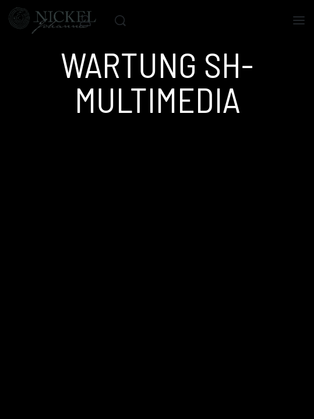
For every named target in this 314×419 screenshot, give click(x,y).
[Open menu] (298, 20)
